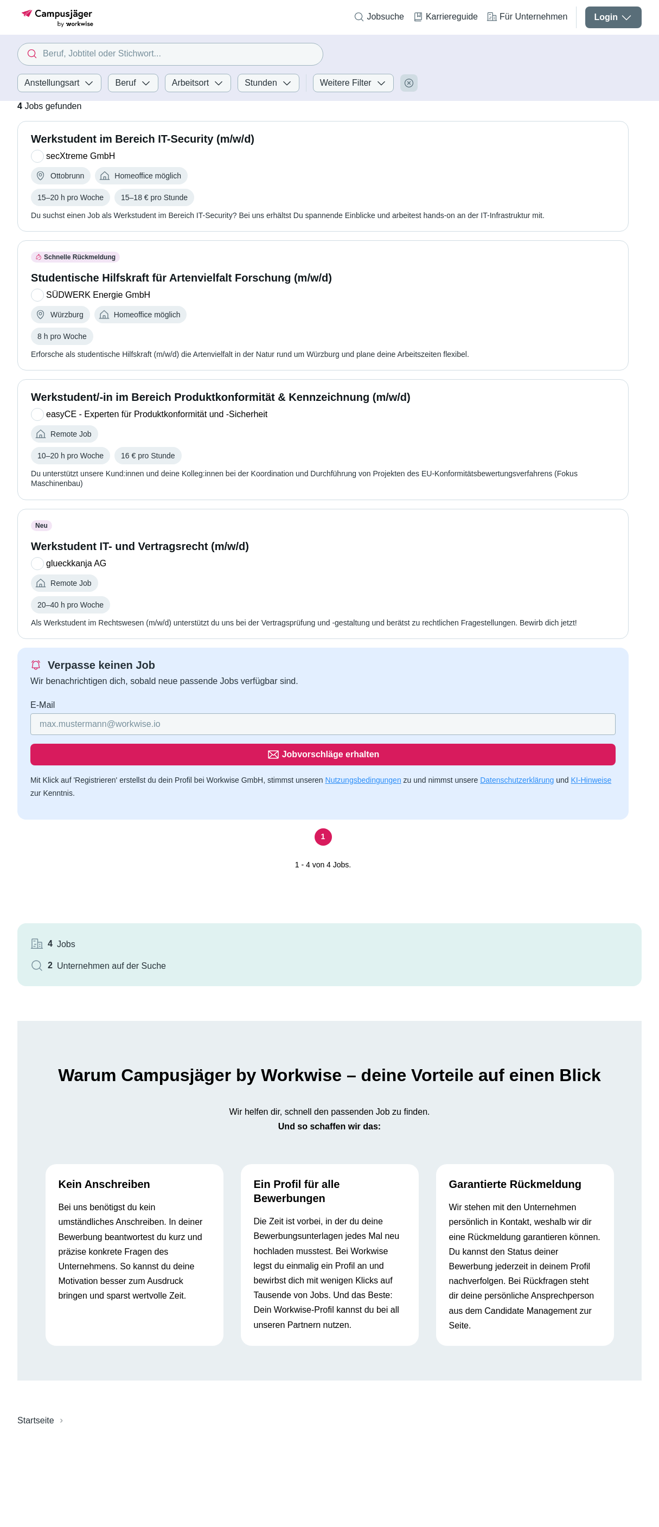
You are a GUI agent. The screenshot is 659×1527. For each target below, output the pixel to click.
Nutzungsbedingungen (363, 779)
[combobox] (170, 54)
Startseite (35, 1322)
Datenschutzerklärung (93, 792)
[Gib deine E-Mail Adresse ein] (173, 753)
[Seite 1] (242, 836)
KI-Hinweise (166, 792)
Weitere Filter (353, 83)
